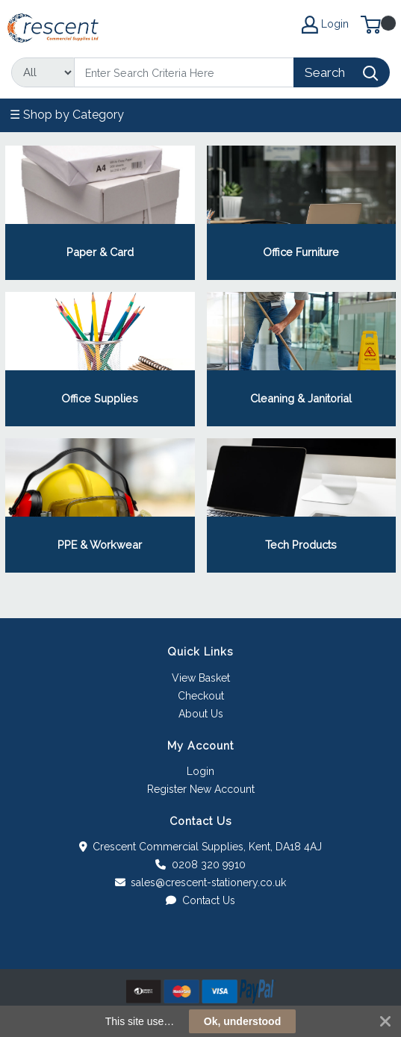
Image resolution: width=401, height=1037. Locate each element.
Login (200, 771)
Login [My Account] (325, 25)
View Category (99, 213)
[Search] (184, 72)
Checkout (201, 696)
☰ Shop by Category (67, 115)
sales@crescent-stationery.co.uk (201, 882)
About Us (200, 714)
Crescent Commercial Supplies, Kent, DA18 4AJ (201, 847)
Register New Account (201, 789)
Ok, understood (242, 1021)
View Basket (201, 678)
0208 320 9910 (200, 865)
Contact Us (200, 900)
